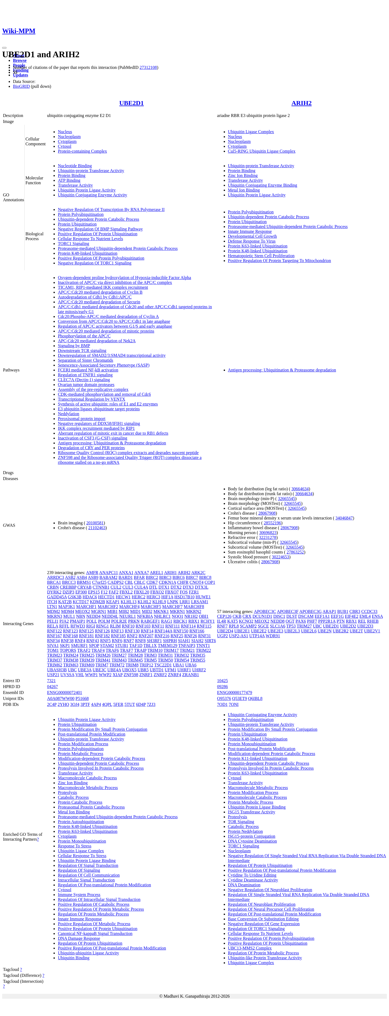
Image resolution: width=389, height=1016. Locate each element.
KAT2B (65, 601)
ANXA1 (126, 572)
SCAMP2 (248, 626)
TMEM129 (167, 645)
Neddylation (68, 413)
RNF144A (163, 631)
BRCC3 (69, 582)
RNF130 (132, 631)
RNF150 (180, 631)
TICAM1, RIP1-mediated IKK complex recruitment (103, 287)
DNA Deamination (244, 885)
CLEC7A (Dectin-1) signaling (84, 379)
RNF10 (128, 626)
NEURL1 (127, 616)
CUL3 (127, 587)
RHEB (373, 621)
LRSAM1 (199, 601)
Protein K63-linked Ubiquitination (257, 246)
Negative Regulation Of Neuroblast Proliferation (270, 889)
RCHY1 (207, 621)
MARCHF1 (86, 606)
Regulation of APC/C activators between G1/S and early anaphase (115, 326)
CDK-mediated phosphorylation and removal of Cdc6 (104, 394)
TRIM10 (155, 650)
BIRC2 (152, 577)
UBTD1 (157, 670)
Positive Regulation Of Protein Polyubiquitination (101, 258)
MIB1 (112, 611)
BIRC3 (165, 577)
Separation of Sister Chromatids (85, 360)
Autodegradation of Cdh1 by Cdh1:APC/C (95, 297)
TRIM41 (102, 660)
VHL (79, 674)
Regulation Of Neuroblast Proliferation (262, 904)
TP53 (291, 626)
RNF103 (143, 626)
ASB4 (81, 577)
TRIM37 (54, 660)
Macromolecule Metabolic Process (88, 787)
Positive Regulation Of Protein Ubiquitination (97, 234)
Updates (20, 75)
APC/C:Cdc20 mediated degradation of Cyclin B (100, 292)
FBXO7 (172, 592)
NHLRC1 (162, 616)
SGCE (263, 626)
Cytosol (64, 146)
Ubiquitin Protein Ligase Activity (87, 190)
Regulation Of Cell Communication (89, 875)
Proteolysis (67, 792)
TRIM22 (203, 650)
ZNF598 (131, 674)
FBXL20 (141, 592)
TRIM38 (70, 660)
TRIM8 (132, 665)
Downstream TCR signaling (82, 350)
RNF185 (118, 635)
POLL (91, 621)
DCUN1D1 (262, 616)
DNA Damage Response (79, 938)
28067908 (267, 513)
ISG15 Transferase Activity (251, 812)
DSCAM (306, 616)
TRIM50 (165, 660)
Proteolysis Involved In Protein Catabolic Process (101, 768)
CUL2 (115, 587)
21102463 (96, 527)
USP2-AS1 (238, 635)
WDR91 (273, 635)
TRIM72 (117, 665)
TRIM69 (87, 665)
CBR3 (354, 611)
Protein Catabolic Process (80, 802)
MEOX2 (82, 611)
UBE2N (325, 631)
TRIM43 (119, 660)
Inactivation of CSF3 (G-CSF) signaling (92, 438)
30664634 (300, 489)
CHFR (183, 582)
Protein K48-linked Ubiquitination (87, 253)
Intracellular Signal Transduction (86, 880)
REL (362, 621)
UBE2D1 (131, 102)
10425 (222, 680)
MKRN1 (177, 611)
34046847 (344, 518)
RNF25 (176, 635)
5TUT (130, 704)
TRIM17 (171, 650)
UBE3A (85, 670)
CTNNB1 (101, 587)
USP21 (53, 674)
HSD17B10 (184, 597)
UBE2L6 (309, 631)
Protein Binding (71, 175)
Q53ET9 (239, 698)
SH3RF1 (154, 640)
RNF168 (70, 635)
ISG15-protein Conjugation (252, 836)
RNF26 (190, 635)
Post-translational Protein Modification (91, 734)
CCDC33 (369, 611)
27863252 (295, 552)
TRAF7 (126, 650)
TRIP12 (146, 665)
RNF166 (196, 631)
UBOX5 (129, 670)
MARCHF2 (108, 606)
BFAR (139, 577)
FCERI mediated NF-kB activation (88, 370)
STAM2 (107, 645)
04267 (52, 686)
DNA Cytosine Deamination (252, 841)
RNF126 (102, 631)
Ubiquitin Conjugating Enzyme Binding (262, 185)
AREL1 (156, 572)
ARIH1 (170, 572)
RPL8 (234, 626)
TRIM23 (54, 655)
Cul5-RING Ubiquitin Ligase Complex (262, 151)
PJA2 (64, 621)
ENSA (377, 616)
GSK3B (75, 597)
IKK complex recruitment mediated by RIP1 (96, 428)
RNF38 (67, 640)
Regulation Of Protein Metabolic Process (93, 914)
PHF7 (312, 621)
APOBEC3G (310, 611)
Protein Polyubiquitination (80, 214)
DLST (291, 616)
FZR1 (194, 592)
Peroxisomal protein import (81, 418)
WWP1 (91, 674)
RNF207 (146, 635)
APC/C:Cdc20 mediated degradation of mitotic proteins (106, 331)
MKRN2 (193, 611)
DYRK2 (54, 592)
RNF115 (204, 626)
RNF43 (92, 640)
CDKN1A (167, 582)
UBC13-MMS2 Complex (250, 948)
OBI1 (204, 616)
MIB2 (124, 611)
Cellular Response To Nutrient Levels (90, 238)
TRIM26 (102, 655)
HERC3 (153, 597)
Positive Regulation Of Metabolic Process (94, 923)
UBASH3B (57, 670)
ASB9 (93, 577)
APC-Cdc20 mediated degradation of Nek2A (97, 340)
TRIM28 (135, 655)
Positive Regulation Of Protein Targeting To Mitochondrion (279, 260)
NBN (80, 616)
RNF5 (105, 640)
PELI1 (52, 621)
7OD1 (222, 704)
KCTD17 (81, 601)
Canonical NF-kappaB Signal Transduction (95, 933)
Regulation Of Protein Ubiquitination (90, 943)
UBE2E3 (275, 631)
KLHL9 (159, 601)
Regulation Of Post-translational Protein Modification (104, 885)
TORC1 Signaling (73, 243)
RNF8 (140, 640)
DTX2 (176, 587)
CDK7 (152, 582)
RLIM (115, 626)
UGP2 (222, 635)
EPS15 (94, 592)
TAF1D (136, 645)
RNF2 (132, 635)
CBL (129, 582)
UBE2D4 (225, 631)
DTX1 (163, 587)
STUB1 (121, 645)
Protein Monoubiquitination (82, 841)
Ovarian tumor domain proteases (86, 384)
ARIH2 (301, 102)
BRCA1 (54, 582)
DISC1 (279, 616)
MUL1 (69, 616)
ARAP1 (329, 611)
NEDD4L (110, 616)
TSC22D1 (163, 665)
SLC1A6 (277, 626)
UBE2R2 (341, 631)
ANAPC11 (108, 572)
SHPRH (170, 640)
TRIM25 (87, 655)
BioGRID (21, 86)
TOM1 (53, 650)
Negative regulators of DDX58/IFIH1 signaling (99, 423)
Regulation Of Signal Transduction (88, 865)
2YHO (63, 704)
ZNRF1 (146, 674)
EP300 (81, 592)
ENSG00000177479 (234, 692)
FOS (184, 592)
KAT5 (232, 621)
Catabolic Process (73, 797)
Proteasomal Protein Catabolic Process (91, 807)
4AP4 (96, 704)
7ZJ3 (151, 704)
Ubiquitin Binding (73, 957)
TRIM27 (119, 655)
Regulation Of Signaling (79, 870)
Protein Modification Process (83, 744)
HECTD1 (106, 597)
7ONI (234, 704)
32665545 (286, 498)
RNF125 (86, 631)
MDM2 (53, 611)
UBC (72, 670)
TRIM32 (181, 655)
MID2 (147, 611)
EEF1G (337, 616)
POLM (104, 621)
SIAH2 (197, 640)
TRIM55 (197, 660)
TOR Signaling (241, 821)
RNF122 (54, 631)
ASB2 (70, 577)
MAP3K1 (66, 606)
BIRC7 (192, 577)
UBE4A (114, 670)
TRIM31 (165, 655)
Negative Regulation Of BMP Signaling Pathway (100, 229)
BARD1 (126, 577)
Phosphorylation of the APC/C (84, 336)
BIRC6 (179, 577)
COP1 (209, 582)
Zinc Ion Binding (243, 175)
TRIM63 (70, 665)
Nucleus (65, 131)
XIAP (118, 674)
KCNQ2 (246, 621)
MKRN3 (54, 616)
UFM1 (170, 670)
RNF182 (102, 635)
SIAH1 (184, 640)
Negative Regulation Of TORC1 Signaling (94, 263)
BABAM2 (108, 577)
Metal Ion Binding (244, 190)
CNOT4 (197, 582)
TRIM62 (54, 665)
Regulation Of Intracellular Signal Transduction (99, 899)
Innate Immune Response (250, 231)
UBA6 (191, 665)
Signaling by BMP (74, 345)
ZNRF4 (174, 674)
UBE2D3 (365, 626)
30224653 (280, 557)
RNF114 (188, 626)
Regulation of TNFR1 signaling (85, 375)
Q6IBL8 (255, 698)
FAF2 (113, 592)
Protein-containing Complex (82, 151)
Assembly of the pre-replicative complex (93, 389)
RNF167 (54, 635)
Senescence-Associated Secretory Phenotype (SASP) (103, 365)
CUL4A (141, 587)
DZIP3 (69, 592)
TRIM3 (150, 655)
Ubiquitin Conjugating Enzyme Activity (92, 195)
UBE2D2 (348, 626)
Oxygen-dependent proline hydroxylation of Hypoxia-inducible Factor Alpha (124, 277)
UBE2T (356, 631)
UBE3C (99, 670)
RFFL (64, 626)
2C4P (51, 704)
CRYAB (85, 587)
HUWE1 (203, 597)
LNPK (173, 601)
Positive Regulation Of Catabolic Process (93, 904)
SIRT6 (210, 640)
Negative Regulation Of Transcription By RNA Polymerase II (111, 209)
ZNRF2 (160, 674)
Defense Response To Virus (252, 241)
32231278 (267, 537)
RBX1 (193, 621)
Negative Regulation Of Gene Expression (264, 923)
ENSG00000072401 (64, 692)
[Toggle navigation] (4, 48)
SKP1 (65, 645)
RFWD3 (78, 626)
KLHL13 (129, 601)
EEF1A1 (322, 616)
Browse (19, 60)
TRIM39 (87, 660)
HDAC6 (90, 597)
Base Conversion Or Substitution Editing (263, 919)
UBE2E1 (242, 631)
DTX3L (201, 587)
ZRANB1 (190, 674)
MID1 (135, 611)
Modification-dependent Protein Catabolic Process (101, 758)
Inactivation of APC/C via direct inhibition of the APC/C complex (115, 282)
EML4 (365, 616)
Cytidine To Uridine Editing (252, 875)
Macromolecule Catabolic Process (87, 778)
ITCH (52, 601)
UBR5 (143, 670)
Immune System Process (79, 894)
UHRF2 (199, 670)
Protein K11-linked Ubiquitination (257, 758)
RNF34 (53, 640)
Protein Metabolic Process (80, 753)
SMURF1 (79, 645)
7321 (51, 680)
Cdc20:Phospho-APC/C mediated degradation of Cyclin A (108, 316)
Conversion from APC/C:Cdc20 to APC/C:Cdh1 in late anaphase (114, 321)
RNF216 (162, 635)
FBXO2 (157, 592)
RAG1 (166, 621)
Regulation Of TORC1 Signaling (256, 928)
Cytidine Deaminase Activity (253, 880)
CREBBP (68, 587)
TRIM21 (187, 650)
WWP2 (105, 674)
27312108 (148, 67)
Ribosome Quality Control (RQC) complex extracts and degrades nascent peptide (128, 452)
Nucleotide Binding (75, 165)
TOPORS (68, 650)
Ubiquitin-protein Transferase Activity (91, 170)
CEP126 (224, 616)
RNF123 (70, 631)
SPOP (94, 645)
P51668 (82, 698)
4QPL (107, 704)
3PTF (85, 704)
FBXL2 (126, 592)
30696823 (268, 532)
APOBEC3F (288, 611)
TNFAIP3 (186, 645)
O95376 (224, 698)
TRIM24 (70, 655)
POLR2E (119, 621)
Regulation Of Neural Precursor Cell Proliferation (271, 909)
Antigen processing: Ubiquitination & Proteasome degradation (112, 443)
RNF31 (204, 635)
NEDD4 (93, 616)
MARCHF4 (129, 606)
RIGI (90, 626)
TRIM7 (101, 665)
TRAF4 (98, 650)
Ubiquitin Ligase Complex (251, 131)
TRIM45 (135, 660)
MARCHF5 (151, 606)
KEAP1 (113, 601)
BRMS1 (84, 582)
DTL (153, 587)
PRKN (134, 621)
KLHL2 (144, 601)
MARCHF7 (172, 606)
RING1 (102, 626)
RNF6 (117, 640)
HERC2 (139, 597)
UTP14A (257, 635)
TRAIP (140, 650)
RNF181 (86, 635)
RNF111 (172, 626)
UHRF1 (184, 670)
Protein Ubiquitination (77, 224)
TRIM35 (197, 655)
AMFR (92, 572)
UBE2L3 (292, 631)
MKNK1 (161, 611)
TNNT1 (203, 645)
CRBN (53, 587)
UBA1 (178, 665)
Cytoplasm (67, 141)
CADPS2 (116, 582)
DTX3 (188, 587)
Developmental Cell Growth (252, 236)
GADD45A (57, 597)
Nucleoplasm (69, 136)
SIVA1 (53, 645)
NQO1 (177, 616)
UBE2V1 (372, 631)
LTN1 (52, 606)
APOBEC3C (265, 611)
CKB (237, 616)
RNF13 (117, 631)
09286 (222, 686)
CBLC (139, 582)
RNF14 (147, 631)
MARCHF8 (194, 606)
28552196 (272, 523)
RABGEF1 (150, 621)
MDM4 (67, 611)
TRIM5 (150, 660)
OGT (290, 621)
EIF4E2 (351, 616)
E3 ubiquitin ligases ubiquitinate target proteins (99, 409)
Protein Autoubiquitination (81, 821)
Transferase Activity (75, 185)
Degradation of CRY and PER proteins (91, 447)
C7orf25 (99, 582)
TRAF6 (112, 650)
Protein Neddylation (245, 831)
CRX (247, 616)
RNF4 (80, 640)
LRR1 (184, 601)
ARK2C (198, 572)
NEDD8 (277, 621)
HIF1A (167, 597)
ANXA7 (141, 572)
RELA (52, 626)
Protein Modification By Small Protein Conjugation (102, 729)
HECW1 (123, 597)
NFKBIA (145, 616)
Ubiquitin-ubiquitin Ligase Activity (88, 953)
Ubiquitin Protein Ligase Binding (87, 860)
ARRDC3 (55, 577)
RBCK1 (180, 621)
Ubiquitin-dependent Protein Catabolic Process (98, 219)
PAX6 (301, 621)
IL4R (221, 621)
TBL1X (150, 645)
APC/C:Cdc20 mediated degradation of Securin (99, 302)
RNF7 (128, 640)
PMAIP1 (77, 621)
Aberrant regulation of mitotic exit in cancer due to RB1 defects (113, 433)
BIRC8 (205, 577)
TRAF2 (83, 650)
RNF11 (158, 626)
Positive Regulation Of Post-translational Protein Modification (112, 948)
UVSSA (68, 674)
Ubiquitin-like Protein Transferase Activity (265, 957)
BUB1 (342, 611)
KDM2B (97, 601)
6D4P (141, 704)
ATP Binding (69, 180)
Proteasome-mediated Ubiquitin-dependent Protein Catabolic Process (117, 248)
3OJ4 (74, 704)
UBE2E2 (259, 631)
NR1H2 (191, 616)
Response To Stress (74, 846)
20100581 (95, 523)
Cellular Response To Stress (82, 855)
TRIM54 (181, 660)
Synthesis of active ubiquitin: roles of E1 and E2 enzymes (108, 404)
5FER (118, 704)
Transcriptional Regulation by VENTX (91, 399)
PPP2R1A (327, 621)
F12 (104, 592)
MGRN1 (98, 611)
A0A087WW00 (60, 698)
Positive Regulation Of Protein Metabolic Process (101, 909)
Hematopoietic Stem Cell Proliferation (261, 255)
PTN (341, 621)
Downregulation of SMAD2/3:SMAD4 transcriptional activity (112, 355)
